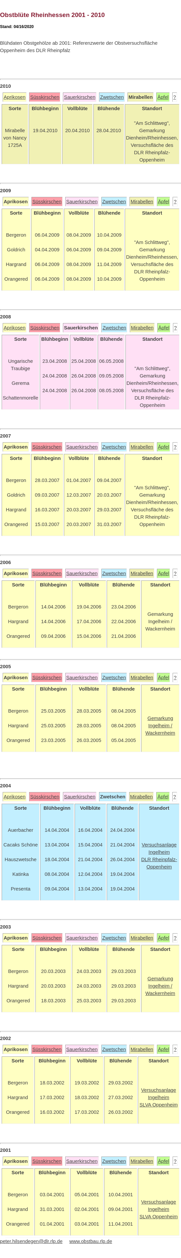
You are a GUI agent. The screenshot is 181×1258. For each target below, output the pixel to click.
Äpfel (162, 97)
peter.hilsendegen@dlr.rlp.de (31, 1241)
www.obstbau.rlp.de (90, 1241)
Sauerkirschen (79, 97)
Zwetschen (112, 97)
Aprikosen (14, 97)
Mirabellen (141, 201)
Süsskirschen (44, 97)
